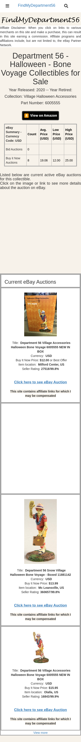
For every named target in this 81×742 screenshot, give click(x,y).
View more (40, 732)
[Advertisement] (40, 232)
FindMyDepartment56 (36, 5)
